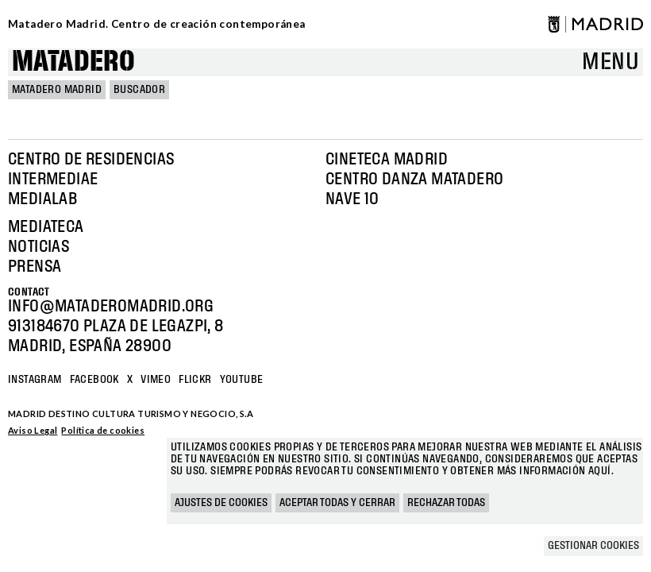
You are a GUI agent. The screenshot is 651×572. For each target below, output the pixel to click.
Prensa (34, 267)
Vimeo (156, 379)
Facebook (94, 379)
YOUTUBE (242, 379)
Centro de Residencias (91, 160)
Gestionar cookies (593, 545)
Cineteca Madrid (387, 160)
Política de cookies (102, 430)
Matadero (73, 62)
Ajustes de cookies (221, 502)
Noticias (38, 247)
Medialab (42, 199)
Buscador (139, 89)
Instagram (35, 379)
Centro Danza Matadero (414, 179)
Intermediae (53, 179)
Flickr (195, 379)
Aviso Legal (32, 430)
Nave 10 (352, 199)
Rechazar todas (446, 502)
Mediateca (46, 227)
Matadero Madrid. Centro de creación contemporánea (157, 23)
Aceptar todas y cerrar (337, 502)
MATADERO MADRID (57, 89)
